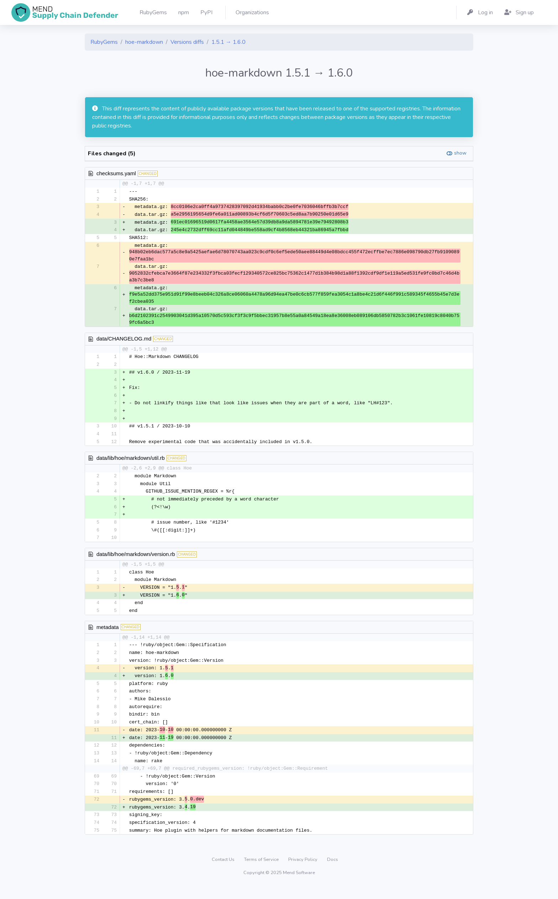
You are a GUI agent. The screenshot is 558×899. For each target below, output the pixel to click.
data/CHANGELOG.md (123, 340)
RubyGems (104, 42)
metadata (107, 634)
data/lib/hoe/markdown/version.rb (135, 560)
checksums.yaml (116, 173)
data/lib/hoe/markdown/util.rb (130, 462)
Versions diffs (187, 42)
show (460, 153)
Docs (332, 872)
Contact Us (224, 872)
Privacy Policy (303, 872)
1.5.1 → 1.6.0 (228, 42)
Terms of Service (262, 872)
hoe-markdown (144, 42)
